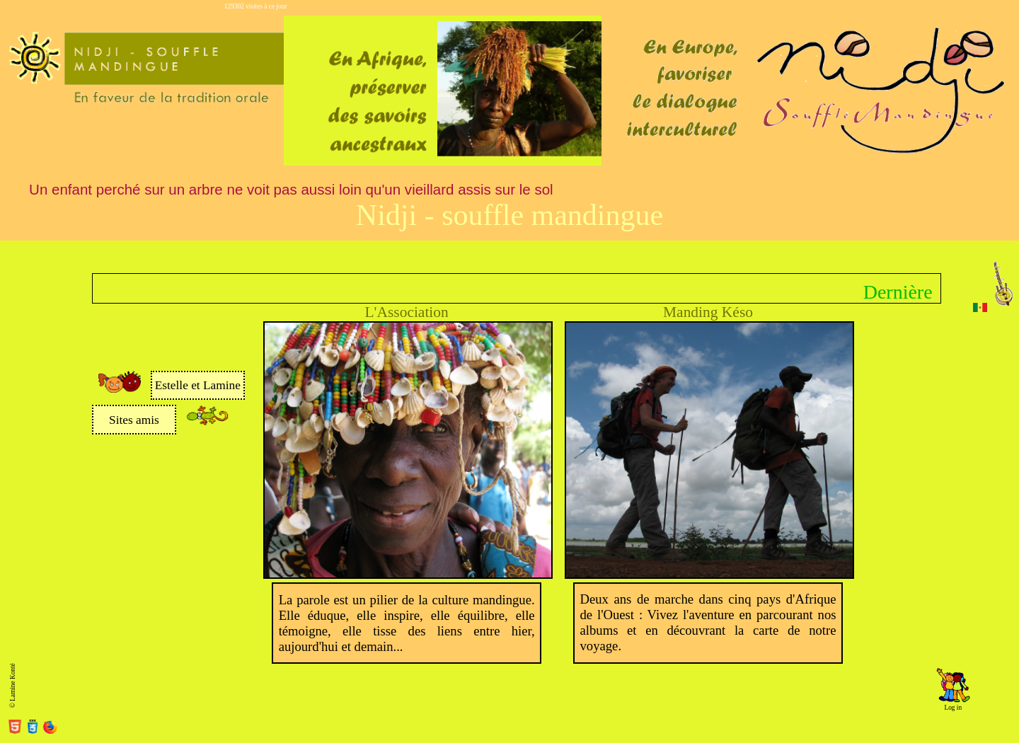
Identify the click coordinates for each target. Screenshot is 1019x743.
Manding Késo (708, 312)
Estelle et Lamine (198, 385)
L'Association (407, 312)
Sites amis (134, 420)
